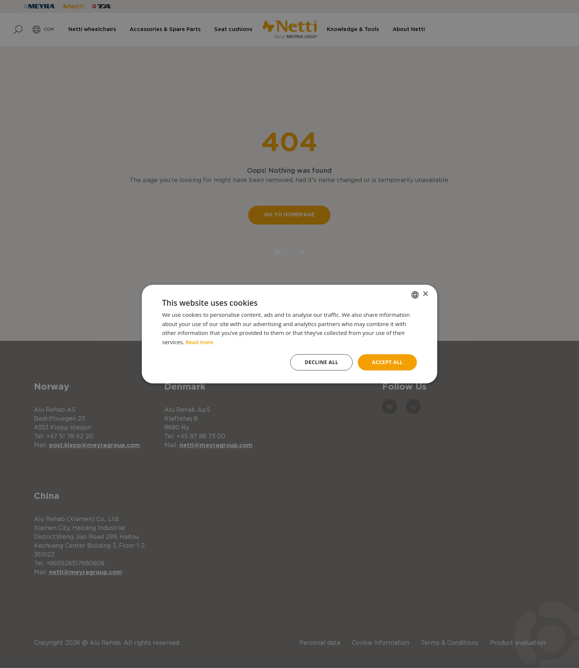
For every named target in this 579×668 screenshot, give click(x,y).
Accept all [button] (387, 362)
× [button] (425, 294)
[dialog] (289, 334)
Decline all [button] (321, 362)
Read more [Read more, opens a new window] (200, 342)
